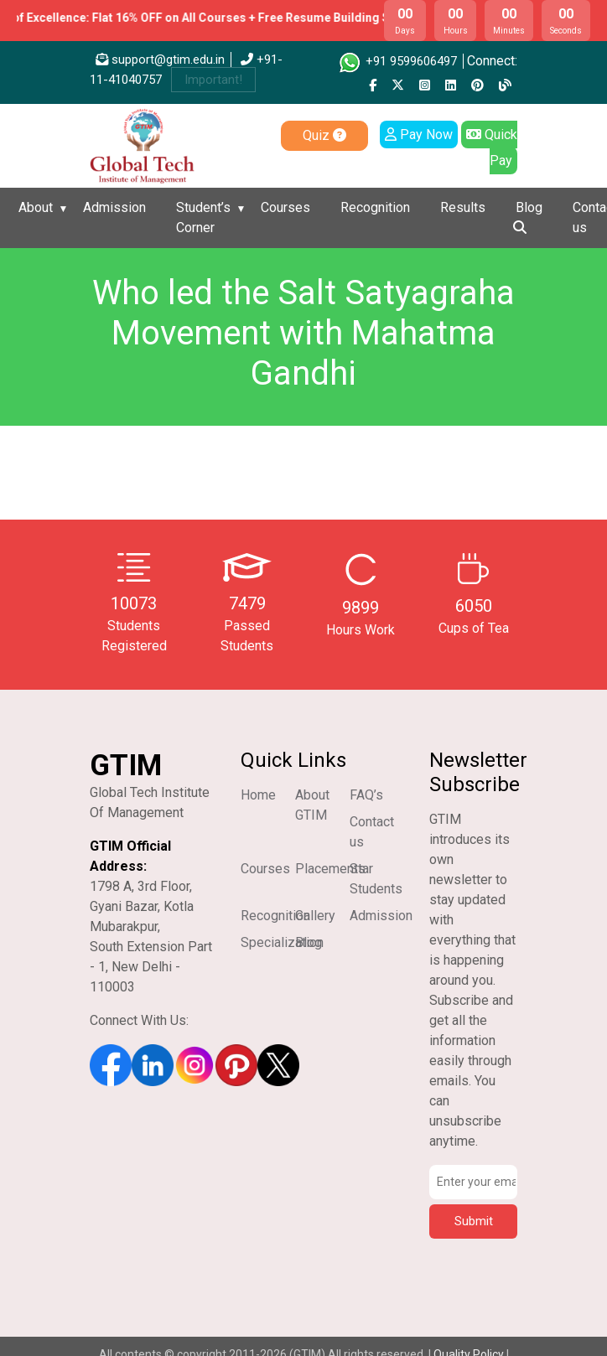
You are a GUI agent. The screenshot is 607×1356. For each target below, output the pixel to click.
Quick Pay (491, 147)
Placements (330, 869)
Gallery (315, 916)
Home (258, 795)
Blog (529, 207)
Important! (213, 79)
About (35, 207)
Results (462, 207)
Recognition (375, 207)
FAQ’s (366, 795)
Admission (114, 207)
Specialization (282, 942)
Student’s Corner (203, 217)
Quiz (324, 135)
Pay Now (419, 134)
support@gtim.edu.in (160, 59)
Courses (285, 207)
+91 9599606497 (397, 61)
